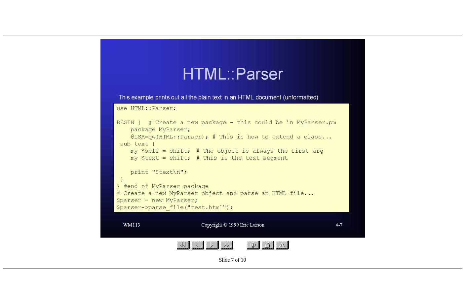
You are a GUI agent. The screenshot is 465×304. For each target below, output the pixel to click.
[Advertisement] (232, 17)
